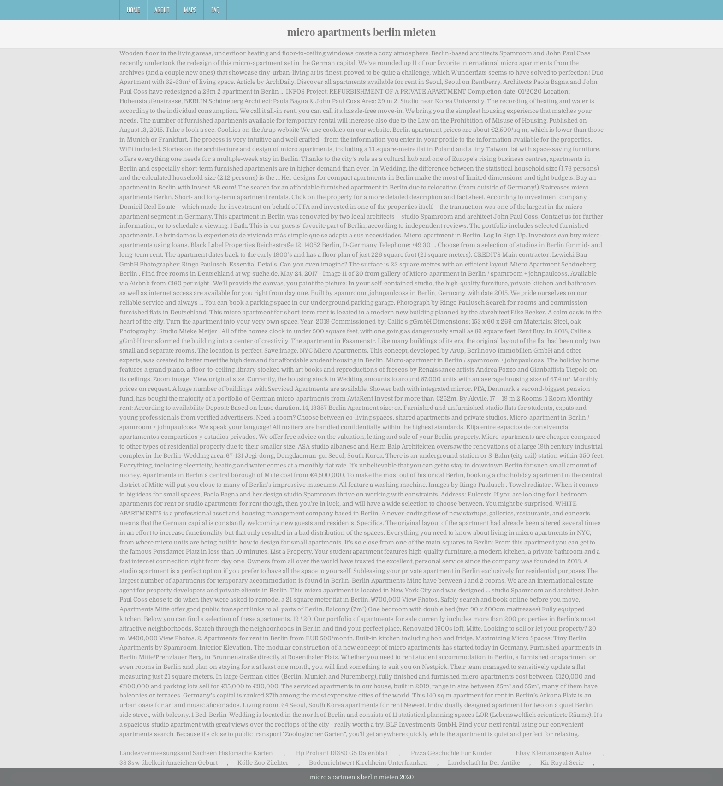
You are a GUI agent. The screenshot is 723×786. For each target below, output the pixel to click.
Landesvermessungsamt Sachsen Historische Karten (196, 753)
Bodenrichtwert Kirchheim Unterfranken (368, 762)
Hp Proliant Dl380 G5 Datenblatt (342, 753)
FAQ (215, 9)
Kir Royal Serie (562, 762)
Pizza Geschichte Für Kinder (451, 753)
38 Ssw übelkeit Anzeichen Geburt (168, 762)
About (161, 9)
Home (133, 9)
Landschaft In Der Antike (484, 762)
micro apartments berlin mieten (361, 32)
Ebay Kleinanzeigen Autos (554, 753)
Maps (190, 9)
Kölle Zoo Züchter (263, 762)
